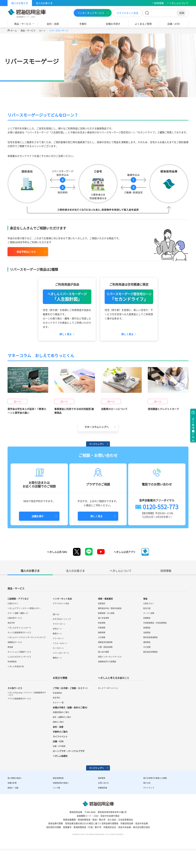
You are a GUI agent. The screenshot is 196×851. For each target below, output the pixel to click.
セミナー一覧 (58, 702)
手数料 (83, 24)
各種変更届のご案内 (61, 712)
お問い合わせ (103, 783)
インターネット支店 (62, 598)
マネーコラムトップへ (96, 427)
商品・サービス (22, 24)
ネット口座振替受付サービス (19, 632)
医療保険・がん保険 (106, 613)
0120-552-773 (160, 507)
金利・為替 (53, 24)
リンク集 (56, 788)
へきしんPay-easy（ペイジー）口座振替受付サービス (27, 694)
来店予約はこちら (26, 251)
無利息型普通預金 (150, 637)
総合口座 (146, 608)
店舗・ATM (173, 24)
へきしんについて (178, 3)
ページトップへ (96, 444)
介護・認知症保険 (105, 647)
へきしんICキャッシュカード (19, 627)
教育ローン (57, 633)
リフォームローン (60, 643)
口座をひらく (13, 603)
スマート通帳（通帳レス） (18, 613)
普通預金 (146, 627)
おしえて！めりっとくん (108, 688)
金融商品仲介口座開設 (107, 661)
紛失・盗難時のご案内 (62, 717)
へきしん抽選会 (60, 755)
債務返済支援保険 (105, 642)
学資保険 (101, 627)
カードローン (58, 648)
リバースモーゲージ (61, 653)
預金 (145, 598)
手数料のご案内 (60, 731)
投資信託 (101, 603)
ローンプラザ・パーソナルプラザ (68, 751)
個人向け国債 (103, 652)
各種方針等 (12, 783)
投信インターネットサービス (110, 657)
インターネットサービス (90, 13)
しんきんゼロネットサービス (19, 657)
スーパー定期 (148, 613)
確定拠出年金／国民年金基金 (110, 608)
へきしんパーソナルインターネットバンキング (27, 637)
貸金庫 (10, 647)
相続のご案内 (58, 722)
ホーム (14, 30)
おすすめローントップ (62, 619)
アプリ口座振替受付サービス (19, 698)
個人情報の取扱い (15, 778)
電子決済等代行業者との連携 (155, 778)
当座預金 (146, 632)
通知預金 (146, 642)
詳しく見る (96, 516)
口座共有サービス (15, 618)
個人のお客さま (19, 3)
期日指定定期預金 (150, 652)
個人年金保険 (103, 618)
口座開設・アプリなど (18, 598)
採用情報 (159, 3)
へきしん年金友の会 (16, 666)
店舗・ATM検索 (59, 746)
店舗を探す (38, 516)
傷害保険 (101, 632)
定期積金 (146, 618)
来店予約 (11, 623)
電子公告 (146, 783)
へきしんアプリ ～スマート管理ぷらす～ (24, 608)
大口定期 (146, 647)
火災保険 (101, 637)
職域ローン (57, 658)
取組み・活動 (13, 788)
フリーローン (58, 638)
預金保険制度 (58, 778)
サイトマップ (148, 788)
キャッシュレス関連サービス (19, 652)
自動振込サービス (15, 642)
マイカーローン (59, 624)
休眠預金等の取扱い (61, 783)
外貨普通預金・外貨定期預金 (155, 623)
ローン (42, 30)
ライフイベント (60, 736)
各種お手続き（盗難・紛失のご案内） (71, 707)
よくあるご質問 (143, 24)
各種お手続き (113, 24)
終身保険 (101, 623)
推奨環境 (101, 778)
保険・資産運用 (105, 598)
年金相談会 (12, 661)
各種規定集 (102, 788)
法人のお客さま (44, 3)
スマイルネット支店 (127, 13)
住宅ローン (57, 629)
